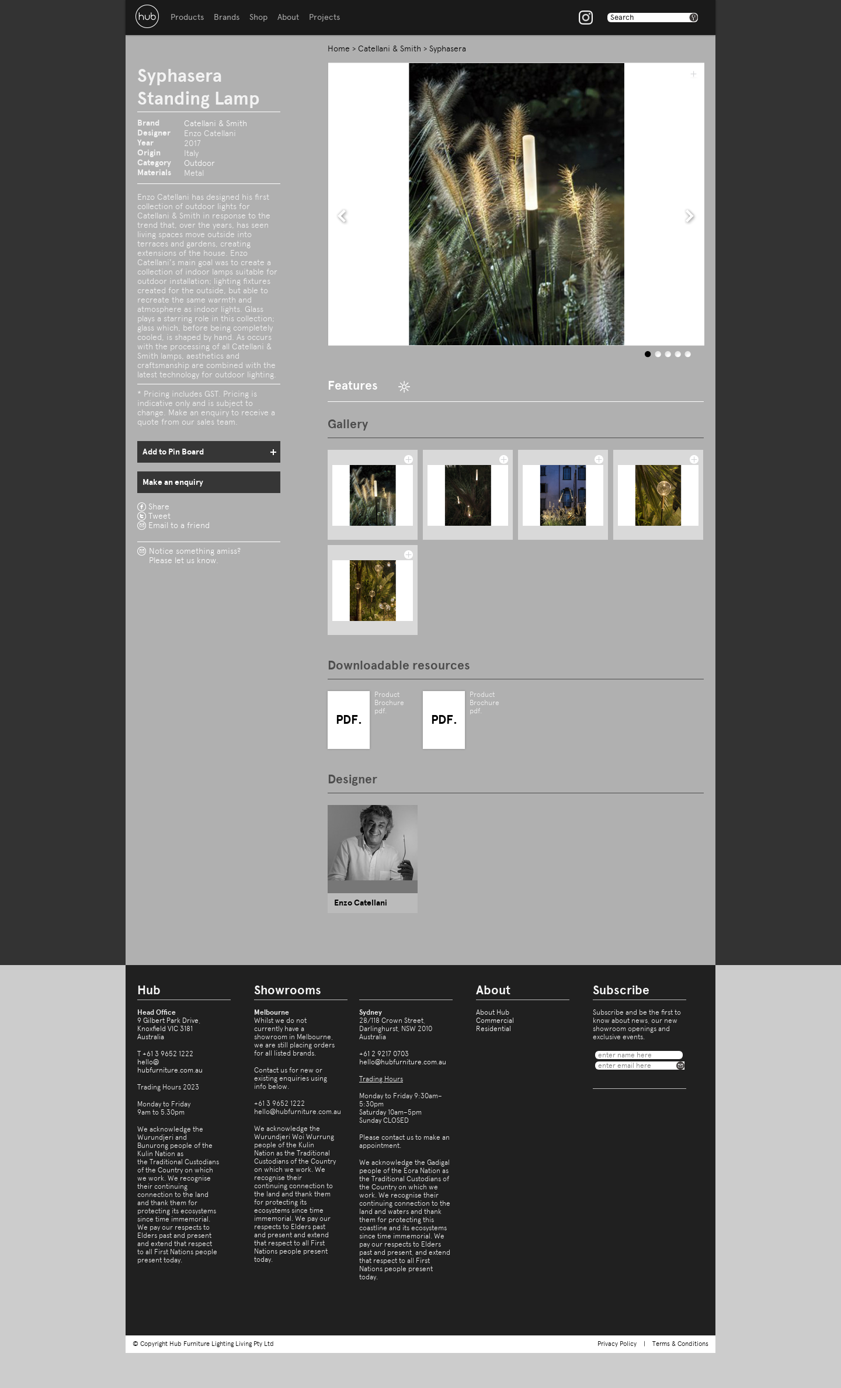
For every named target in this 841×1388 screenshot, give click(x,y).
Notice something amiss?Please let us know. (195, 555)
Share (158, 506)
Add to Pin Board (173, 452)
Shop (258, 17)
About (288, 17)
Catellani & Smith (215, 123)
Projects (324, 17)
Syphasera (447, 48)
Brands (226, 17)
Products (187, 17)
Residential (493, 1029)
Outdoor (199, 163)
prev (342, 216)
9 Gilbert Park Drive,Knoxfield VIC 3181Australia (168, 1028)
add (693, 73)
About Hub (492, 1012)
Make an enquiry (173, 482)
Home (339, 48)
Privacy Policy (617, 1344)
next (689, 216)
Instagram (586, 18)
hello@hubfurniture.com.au (170, 1066)
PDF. (349, 719)
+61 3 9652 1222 (168, 1054)
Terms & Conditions (680, 1344)
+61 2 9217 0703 (384, 1054)
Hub (147, 16)
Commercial (495, 1020)
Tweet (159, 515)
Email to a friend (179, 525)
